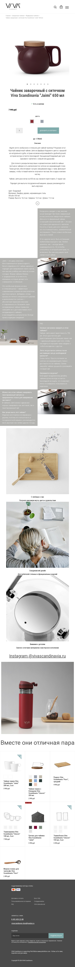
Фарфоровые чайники (32, 15)
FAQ (12, 904)
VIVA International (39, 904)
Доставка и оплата (17, 898)
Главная (8, 15)
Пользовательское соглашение (21, 901)
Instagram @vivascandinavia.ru (37, 656)
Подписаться (56, 936)
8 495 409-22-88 (17, 919)
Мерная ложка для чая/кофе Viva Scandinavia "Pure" (11, 871)
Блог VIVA (37, 898)
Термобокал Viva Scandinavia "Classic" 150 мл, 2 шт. (62, 838)
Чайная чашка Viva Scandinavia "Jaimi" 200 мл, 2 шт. (11, 783)
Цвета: (37, 116)
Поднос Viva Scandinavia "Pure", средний (61, 779)
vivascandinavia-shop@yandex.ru (22, 923)
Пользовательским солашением (37, 942)
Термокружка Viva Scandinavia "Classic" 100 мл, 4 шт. (12, 834)
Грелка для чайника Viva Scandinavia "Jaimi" (37, 838)
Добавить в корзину (48, 130)
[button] (27, 84)
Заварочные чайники (18, 15)
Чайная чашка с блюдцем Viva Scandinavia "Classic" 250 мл (37, 792)
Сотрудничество (39, 901)
